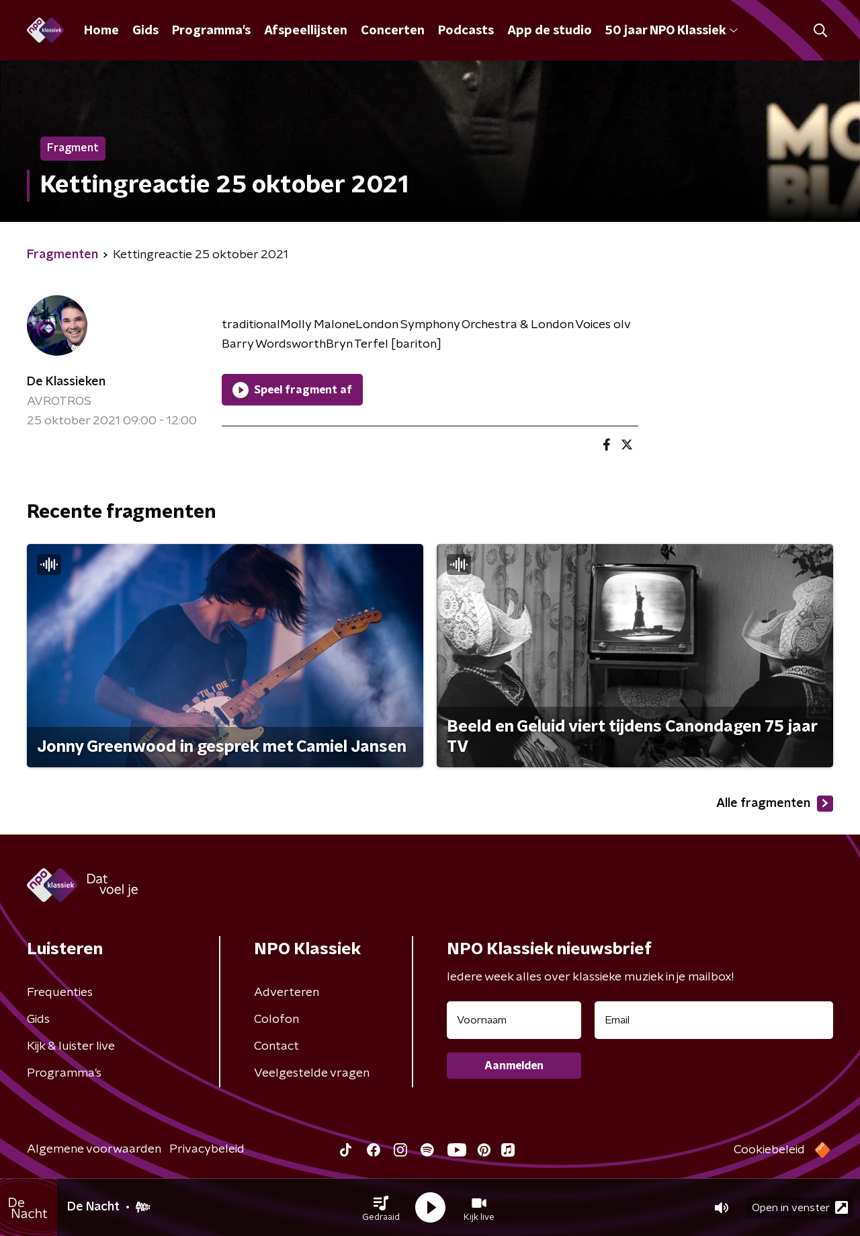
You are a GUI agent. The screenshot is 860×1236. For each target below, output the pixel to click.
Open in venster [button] (800, 1207)
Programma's (211, 31)
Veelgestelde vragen (312, 1073)
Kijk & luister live (71, 1046)
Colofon (276, 1019)
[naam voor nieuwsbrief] (514, 1020)
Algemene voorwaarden (94, 1149)
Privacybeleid (207, 1149)
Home (101, 31)
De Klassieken (66, 382)
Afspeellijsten (305, 31)
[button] (380, 1207)
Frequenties (60, 993)
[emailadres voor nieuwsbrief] (714, 1020)
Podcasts (466, 31)
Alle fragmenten (774, 804)
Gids (145, 31)
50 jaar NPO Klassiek (671, 31)
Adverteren (286, 993)
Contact (276, 1046)
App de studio (549, 31)
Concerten (393, 31)
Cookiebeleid (769, 1150)
